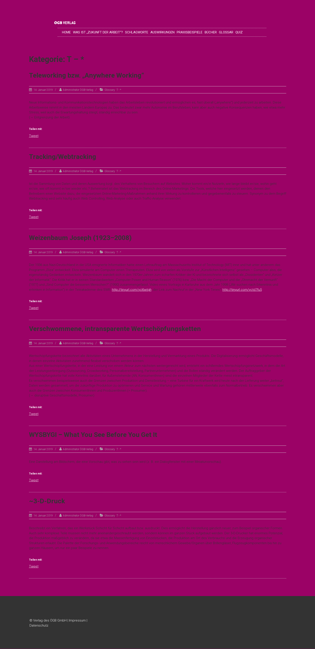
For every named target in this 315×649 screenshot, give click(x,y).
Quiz (239, 32)
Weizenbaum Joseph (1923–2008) (80, 238)
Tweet (33, 135)
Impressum (77, 621)
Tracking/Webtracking (62, 156)
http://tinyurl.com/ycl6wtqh (131, 290)
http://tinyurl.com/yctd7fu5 (242, 290)
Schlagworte (136, 32)
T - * (119, 90)
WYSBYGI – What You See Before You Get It (93, 435)
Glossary (109, 90)
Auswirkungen (162, 32)
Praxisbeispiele (189, 32)
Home (66, 32)
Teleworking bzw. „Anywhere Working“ (86, 75)
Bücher (211, 32)
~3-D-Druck (47, 501)
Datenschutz (38, 625)
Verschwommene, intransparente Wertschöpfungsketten (115, 329)
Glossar (226, 32)
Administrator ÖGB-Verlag (78, 90)
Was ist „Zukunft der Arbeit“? (98, 32)
